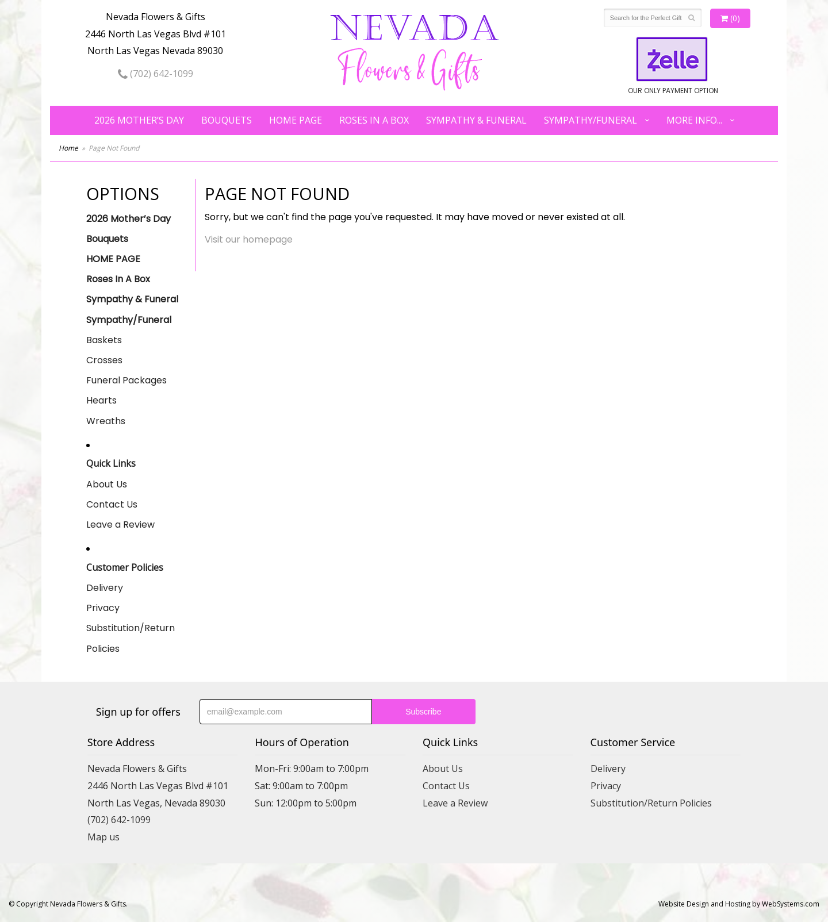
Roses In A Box (374, 120)
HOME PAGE (295, 120)
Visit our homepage (249, 239)
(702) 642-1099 (155, 73)
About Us (106, 484)
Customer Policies (124, 567)
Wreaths (105, 421)
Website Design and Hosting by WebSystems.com (738, 904)
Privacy (103, 607)
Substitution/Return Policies (130, 638)
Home (68, 148)
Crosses (104, 360)
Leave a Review (120, 524)
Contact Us (111, 504)
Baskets (104, 340)
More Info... (694, 120)
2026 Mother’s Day (139, 120)
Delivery (104, 587)
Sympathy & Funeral (476, 120)
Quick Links (111, 463)
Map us (103, 837)
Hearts (101, 400)
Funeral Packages (126, 380)
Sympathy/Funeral (590, 120)
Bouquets (226, 120)
